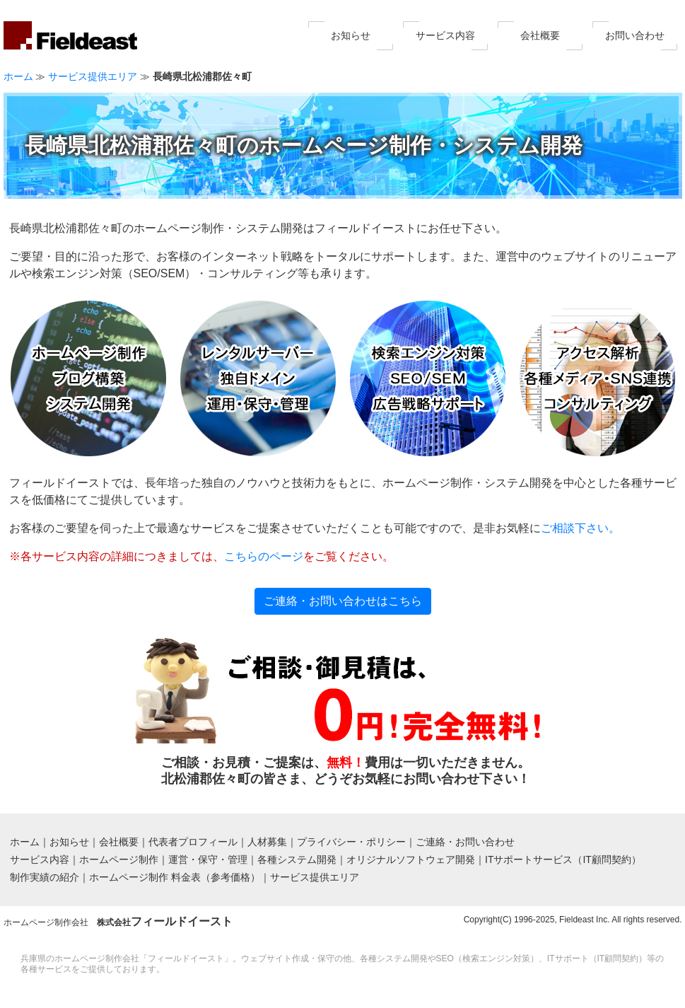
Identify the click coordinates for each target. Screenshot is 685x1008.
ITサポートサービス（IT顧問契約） (563, 859)
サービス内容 (445, 35)
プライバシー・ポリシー (351, 841)
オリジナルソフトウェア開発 (410, 859)
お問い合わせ (634, 35)
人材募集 (267, 841)
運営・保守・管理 (207, 859)
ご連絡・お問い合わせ (465, 841)
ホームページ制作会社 (118, 922)
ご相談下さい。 (580, 528)
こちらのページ (263, 556)
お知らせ (350, 35)
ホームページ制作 (118, 859)
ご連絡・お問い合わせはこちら (343, 601)
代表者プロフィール (193, 841)
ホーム (18, 76)
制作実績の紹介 (44, 877)
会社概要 (540, 35)
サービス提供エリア (92, 76)
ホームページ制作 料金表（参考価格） (174, 877)
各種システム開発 (296, 859)
